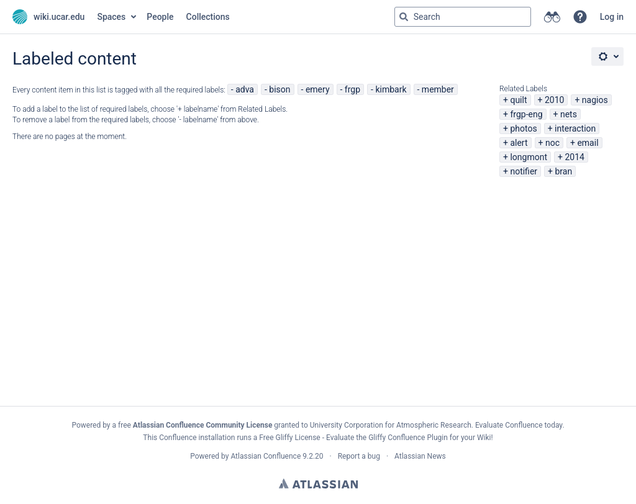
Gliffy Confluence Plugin (408, 437)
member (438, 89)
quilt (518, 100)
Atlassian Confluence (265, 456)
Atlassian (318, 483)
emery (318, 89)
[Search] (404, 17)
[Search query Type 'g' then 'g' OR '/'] (462, 17)
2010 (554, 100)
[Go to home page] (48, 17)
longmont (528, 157)
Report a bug (359, 456)
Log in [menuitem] (612, 17)
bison (279, 89)
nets (568, 114)
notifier (523, 171)
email (587, 143)
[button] (580, 17)
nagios (595, 100)
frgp (352, 89)
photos (523, 128)
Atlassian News (420, 456)
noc (552, 143)
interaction (575, 128)
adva (244, 89)
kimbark (390, 89)
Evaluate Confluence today (518, 425)
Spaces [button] (111, 17)
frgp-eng (526, 114)
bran (563, 171)
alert (518, 143)
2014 (574, 157)
